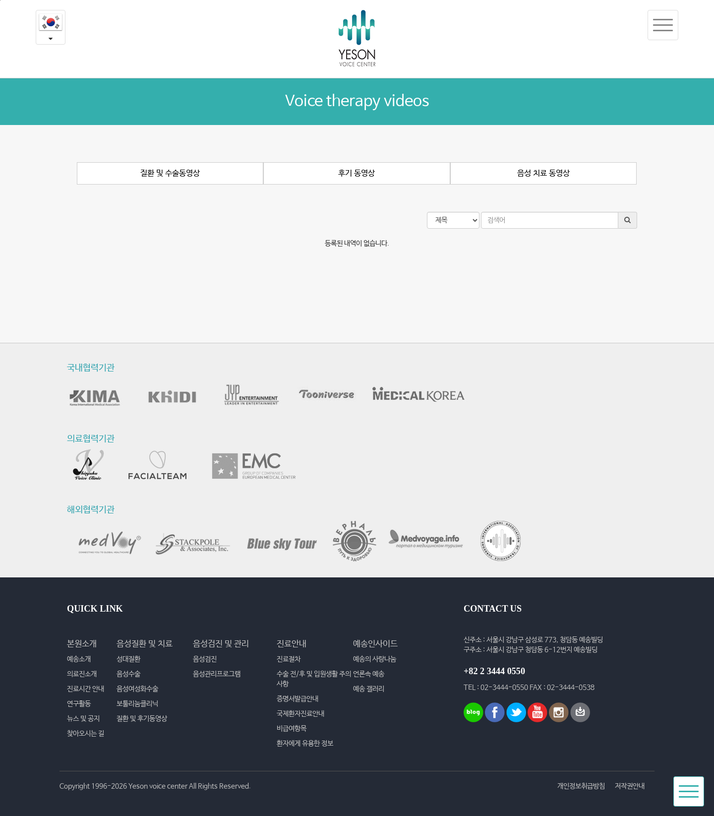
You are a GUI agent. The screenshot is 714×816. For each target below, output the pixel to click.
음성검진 (205, 659)
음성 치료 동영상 (543, 173)
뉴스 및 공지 (83, 719)
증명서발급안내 (297, 699)
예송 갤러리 (368, 689)
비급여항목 (291, 729)
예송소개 (79, 659)
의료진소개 (82, 674)
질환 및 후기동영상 (142, 719)
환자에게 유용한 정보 (305, 744)
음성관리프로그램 (216, 674)
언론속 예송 (368, 674)
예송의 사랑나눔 (374, 659)
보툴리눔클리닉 (137, 704)
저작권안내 (630, 786)
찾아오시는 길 (85, 734)
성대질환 (128, 659)
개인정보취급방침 (581, 786)
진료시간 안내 (85, 689)
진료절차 (288, 659)
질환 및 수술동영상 (170, 173)
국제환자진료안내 (300, 714)
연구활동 (79, 704)
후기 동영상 (356, 173)
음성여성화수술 (137, 689)
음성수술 (128, 674)
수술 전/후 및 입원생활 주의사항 (314, 679)
